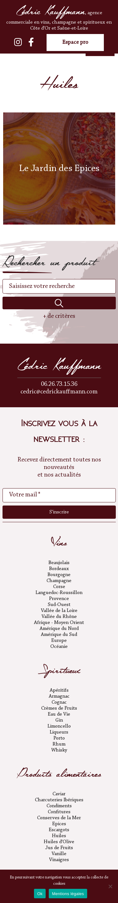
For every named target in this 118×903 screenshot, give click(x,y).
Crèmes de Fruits (59, 708)
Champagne (59, 580)
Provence (59, 598)
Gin (59, 720)
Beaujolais (59, 562)
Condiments (59, 806)
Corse (59, 586)
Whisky (59, 750)
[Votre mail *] (59, 495)
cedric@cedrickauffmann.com (59, 392)
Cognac (59, 702)
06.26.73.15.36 (59, 384)
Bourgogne (59, 574)
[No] (110, 886)
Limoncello (59, 726)
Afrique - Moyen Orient (59, 622)
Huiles (59, 835)
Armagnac (59, 696)
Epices (59, 823)
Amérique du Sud (59, 634)
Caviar (59, 794)
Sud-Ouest (59, 604)
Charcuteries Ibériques (59, 800)
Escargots (59, 829)
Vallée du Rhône (59, 616)
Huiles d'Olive (59, 841)
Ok (39, 893)
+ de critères (59, 316)
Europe (59, 640)
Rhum (59, 744)
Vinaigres (59, 859)
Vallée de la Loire (59, 610)
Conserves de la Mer (59, 817)
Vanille (59, 853)
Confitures (59, 811)
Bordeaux (59, 568)
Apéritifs (59, 690)
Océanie (59, 646)
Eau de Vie (59, 714)
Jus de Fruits (59, 847)
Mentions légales (68, 893)
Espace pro (75, 42)
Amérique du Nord (59, 628)
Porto (59, 738)
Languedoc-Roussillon (59, 592)
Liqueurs (59, 732)
